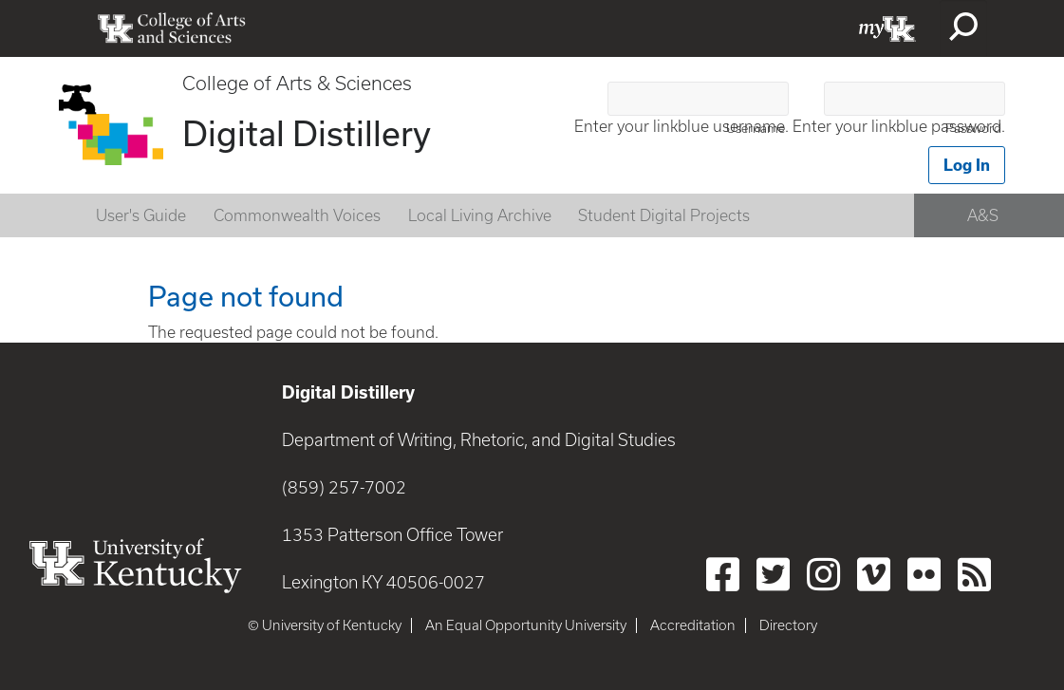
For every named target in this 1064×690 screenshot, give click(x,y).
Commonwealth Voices (297, 215)
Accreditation (693, 625)
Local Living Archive (479, 215)
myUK (887, 28)
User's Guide (141, 215)
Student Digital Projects (664, 215)
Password (973, 128)
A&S (983, 215)
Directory (788, 625)
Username (755, 128)
